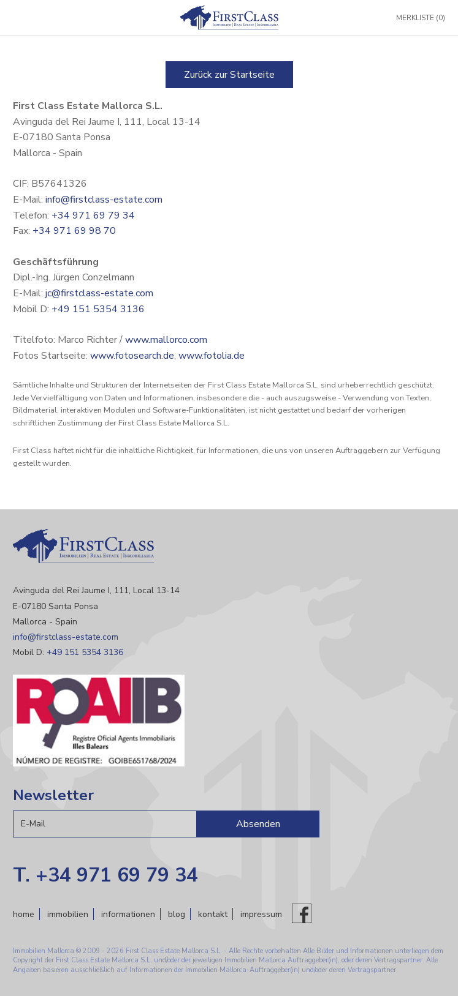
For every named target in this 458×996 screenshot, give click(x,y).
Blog (176, 914)
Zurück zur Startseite (229, 74)
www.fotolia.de (211, 355)
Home (23, 914)
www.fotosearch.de (132, 355)
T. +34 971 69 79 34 (105, 875)
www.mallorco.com (166, 339)
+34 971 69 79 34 (93, 215)
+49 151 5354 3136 (98, 309)
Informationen (128, 914)
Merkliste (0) (420, 18)
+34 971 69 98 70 (74, 231)
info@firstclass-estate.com (103, 199)
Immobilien (67, 914)
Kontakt (212, 914)
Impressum (261, 914)
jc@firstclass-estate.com (99, 293)
